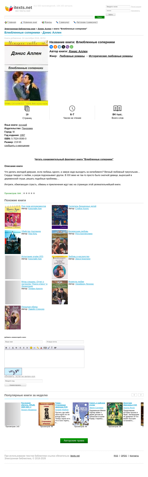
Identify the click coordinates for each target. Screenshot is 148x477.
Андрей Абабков (62, 410)
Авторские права (74, 440)
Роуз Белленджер (83, 234)
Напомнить (135, 11)
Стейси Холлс (82, 208)
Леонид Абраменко (29, 410)
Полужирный (6, 348)
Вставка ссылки (34, 348)
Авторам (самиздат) (87, 22)
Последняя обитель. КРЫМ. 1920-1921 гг (28, 405)
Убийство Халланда (31, 231)
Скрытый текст (45, 348)
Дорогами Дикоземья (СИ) (130, 404)
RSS (116, 456)
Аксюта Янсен (129, 408)
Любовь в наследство (78, 256)
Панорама (27, 128)
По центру (23, 348)
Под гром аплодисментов (33, 206)
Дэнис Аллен (78, 51)
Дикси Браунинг (83, 259)
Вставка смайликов (31, 348)
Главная (11, 22)
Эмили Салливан (96, 408)
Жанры (48, 22)
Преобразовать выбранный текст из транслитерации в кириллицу (52, 348)
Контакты (134, 456)
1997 (22, 135)
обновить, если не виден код (19, 376)
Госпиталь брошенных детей (82, 206)
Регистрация (136, 7)
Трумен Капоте (35, 288)
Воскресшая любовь (78, 231)
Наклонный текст (9, 348)
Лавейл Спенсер (36, 309)
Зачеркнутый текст (16, 348)
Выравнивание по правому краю (27, 348)
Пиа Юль (32, 234)
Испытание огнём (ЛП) (32, 256)
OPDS (124, 456)
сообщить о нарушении (16, 145)
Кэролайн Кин (35, 208)
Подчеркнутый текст (13, 348)
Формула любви (76, 281)
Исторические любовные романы (111, 56)
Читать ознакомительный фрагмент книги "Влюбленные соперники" (74, 159)
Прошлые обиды (29, 307)
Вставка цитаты (48, 348)
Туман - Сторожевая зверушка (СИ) (61, 405)
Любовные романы (72, 56)
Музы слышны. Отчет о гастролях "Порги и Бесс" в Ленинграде (34, 283)
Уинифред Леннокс (84, 284)
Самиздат (64, 22)
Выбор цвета (41, 348)
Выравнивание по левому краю (20, 348)
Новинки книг (30, 22)
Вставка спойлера (55, 348)
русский (23, 125)
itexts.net (75, 456)
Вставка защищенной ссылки (37, 348)
